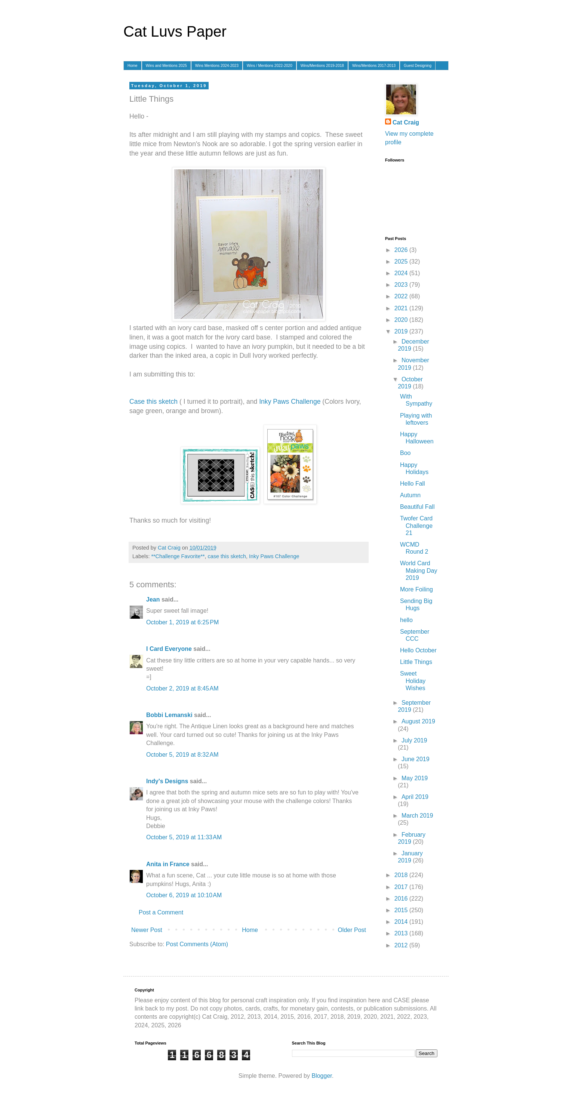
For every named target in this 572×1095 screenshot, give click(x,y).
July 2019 (414, 740)
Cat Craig (406, 122)
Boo (405, 453)
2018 (401, 875)
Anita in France (168, 864)
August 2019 (418, 721)
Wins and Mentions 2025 (166, 66)
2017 (401, 887)
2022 (401, 296)
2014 (401, 922)
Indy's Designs (167, 781)
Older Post (352, 930)
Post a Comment (161, 912)
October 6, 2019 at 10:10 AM (184, 895)
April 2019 (415, 797)
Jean (153, 599)
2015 (401, 910)
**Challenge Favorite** (177, 556)
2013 (401, 933)
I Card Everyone (169, 649)
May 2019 (415, 778)
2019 (401, 331)
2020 (401, 320)
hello (406, 620)
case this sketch (227, 556)
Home (132, 66)
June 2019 (416, 759)
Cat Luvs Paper (175, 31)
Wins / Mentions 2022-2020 (269, 66)
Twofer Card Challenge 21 (416, 525)
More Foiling (416, 589)
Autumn (410, 495)
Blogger (321, 1076)
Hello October (418, 650)
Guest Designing (417, 66)
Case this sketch (153, 401)
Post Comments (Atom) (197, 944)
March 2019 (417, 815)
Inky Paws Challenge (289, 401)
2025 (401, 261)
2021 (401, 308)
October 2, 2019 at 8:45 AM (182, 688)
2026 (401, 250)
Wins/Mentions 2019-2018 (322, 66)
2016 (401, 898)
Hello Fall (412, 483)
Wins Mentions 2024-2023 (217, 66)
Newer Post (146, 930)
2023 (401, 285)
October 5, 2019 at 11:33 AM (184, 837)
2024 (401, 273)
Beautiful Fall (417, 507)
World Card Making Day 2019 (418, 570)
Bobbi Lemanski (169, 715)
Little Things (416, 662)
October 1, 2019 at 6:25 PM (182, 622)
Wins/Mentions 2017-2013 (374, 66)
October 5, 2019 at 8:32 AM (182, 754)
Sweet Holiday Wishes (412, 680)
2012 (401, 945)
